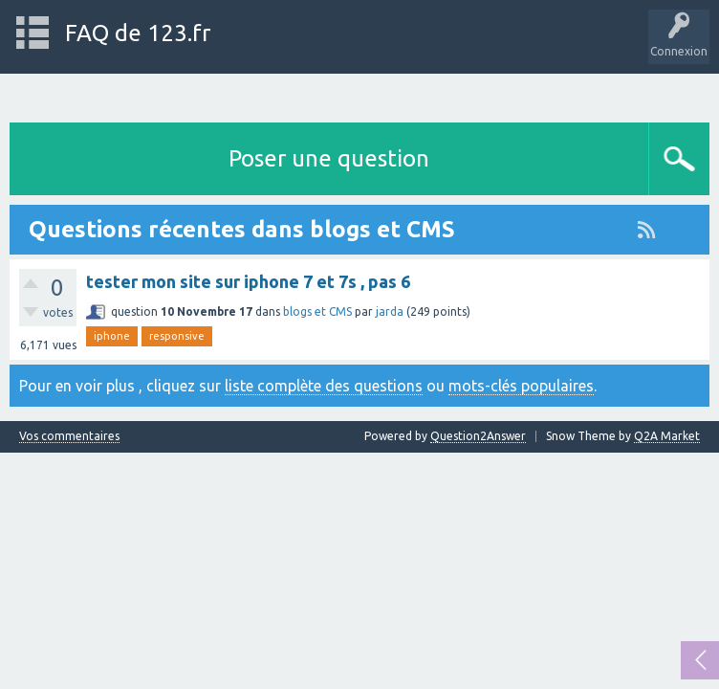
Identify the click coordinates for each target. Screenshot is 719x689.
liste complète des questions (324, 385)
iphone (112, 336)
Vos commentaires (69, 436)
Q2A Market (667, 436)
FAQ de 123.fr (137, 33)
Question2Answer (478, 436)
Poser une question (329, 158)
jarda (389, 311)
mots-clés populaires (521, 385)
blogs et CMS (317, 311)
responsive (177, 336)
